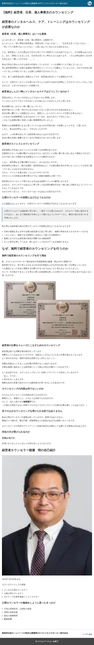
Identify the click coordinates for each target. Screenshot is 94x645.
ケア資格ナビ (8, 204)
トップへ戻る (87, 634)
